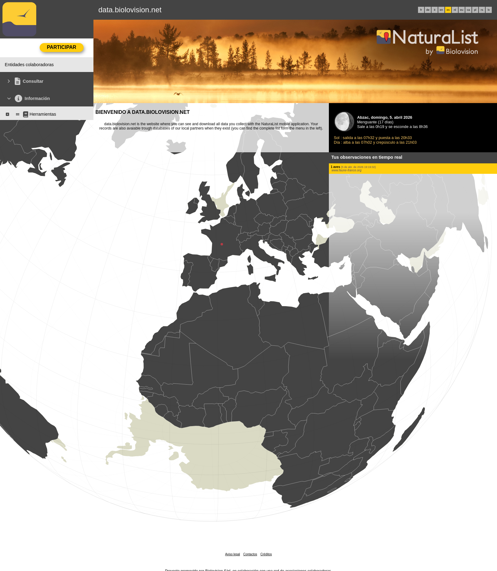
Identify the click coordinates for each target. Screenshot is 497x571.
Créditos (266, 554)
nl (455, 9)
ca (468, 9)
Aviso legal (232, 554)
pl (475, 9)
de (427, 9)
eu (461, 9)
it (435, 9)
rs (482, 9)
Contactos (250, 554)
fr (421, 9)
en (441, 9)
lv (489, 9)
